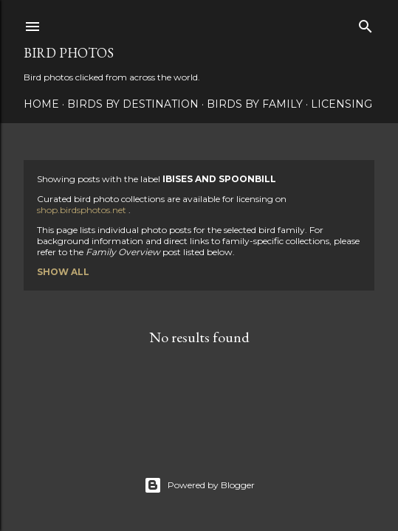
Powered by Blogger (199, 485)
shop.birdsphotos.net (82, 209)
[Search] (365, 23)
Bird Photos (69, 52)
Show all (63, 271)
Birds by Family (255, 104)
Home (41, 104)
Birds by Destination (133, 104)
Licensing (341, 104)
